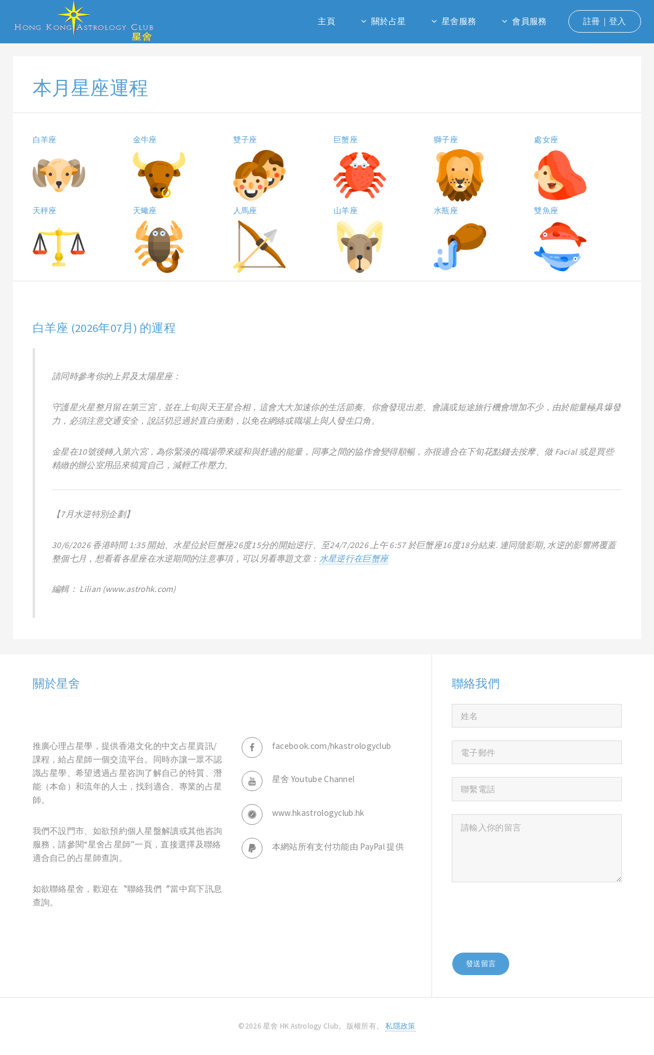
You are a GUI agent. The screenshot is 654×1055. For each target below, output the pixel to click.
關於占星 (388, 21)
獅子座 (446, 139)
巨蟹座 (345, 139)
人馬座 (245, 210)
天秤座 (45, 210)
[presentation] (537, 917)
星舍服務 (459, 21)
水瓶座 (446, 210)
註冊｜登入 (604, 21)
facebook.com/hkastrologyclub (331, 745)
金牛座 (145, 139)
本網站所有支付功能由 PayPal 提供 (338, 846)
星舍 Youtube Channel (313, 779)
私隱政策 (400, 1026)
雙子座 (245, 139)
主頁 (326, 21)
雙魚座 (546, 210)
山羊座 (345, 210)
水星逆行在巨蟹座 (353, 558)
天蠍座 (145, 210)
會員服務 (529, 21)
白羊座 (45, 139)
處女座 (546, 139)
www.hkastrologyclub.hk (318, 812)
